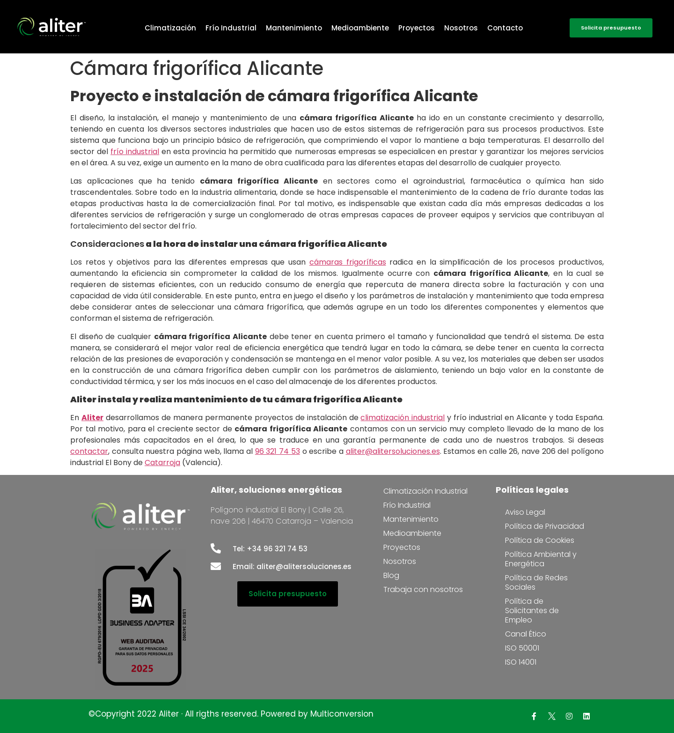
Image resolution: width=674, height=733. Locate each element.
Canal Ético (525, 634)
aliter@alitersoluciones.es (393, 451)
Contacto (505, 28)
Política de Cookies (539, 540)
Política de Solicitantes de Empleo (532, 610)
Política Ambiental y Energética (541, 559)
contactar (89, 451)
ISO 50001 (522, 648)
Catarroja (162, 462)
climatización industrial (402, 417)
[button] (611, 27)
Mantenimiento (294, 28)
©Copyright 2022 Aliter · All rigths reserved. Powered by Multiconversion (231, 713)
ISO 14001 (520, 662)
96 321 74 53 (277, 451)
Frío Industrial (230, 28)
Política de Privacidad (544, 526)
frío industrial (134, 151)
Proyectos (416, 28)
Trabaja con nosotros (423, 589)
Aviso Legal (525, 512)
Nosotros (461, 28)
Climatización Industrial (425, 491)
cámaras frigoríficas (347, 262)
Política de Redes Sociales (536, 582)
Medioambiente (360, 28)
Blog (391, 575)
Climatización (170, 28)
